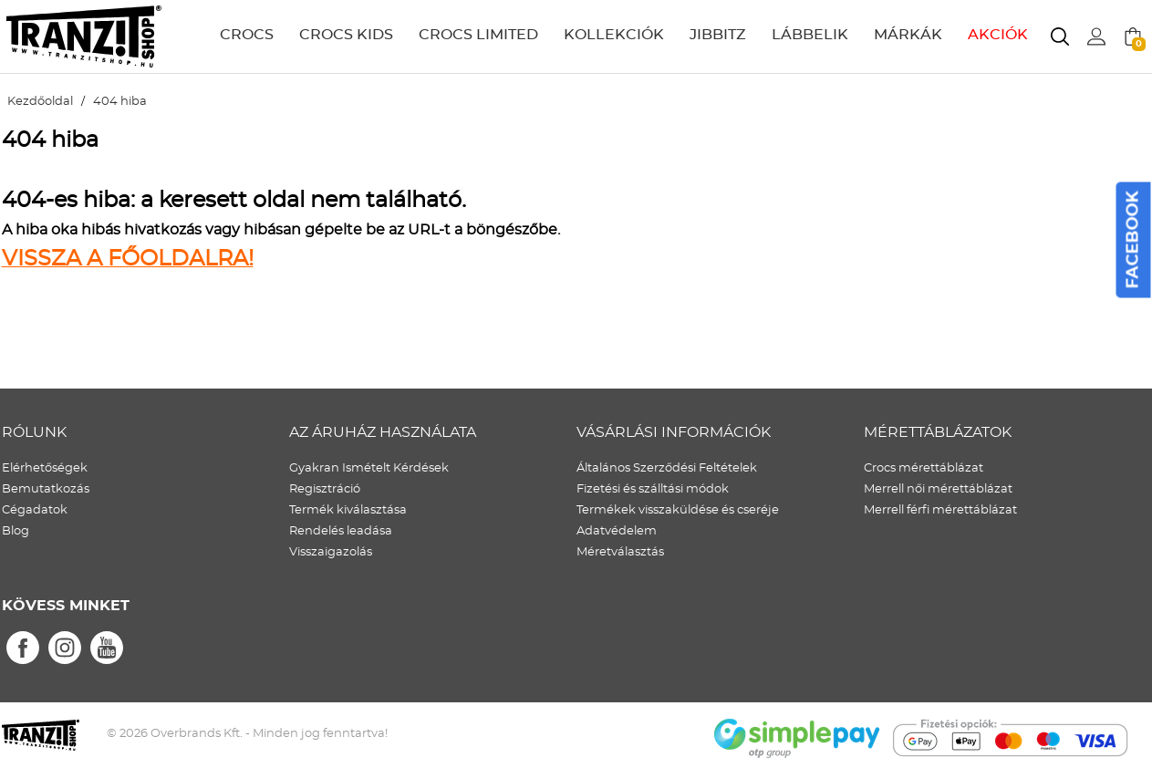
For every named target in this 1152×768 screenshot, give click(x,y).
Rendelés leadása (340, 531)
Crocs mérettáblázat (923, 468)
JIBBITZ (718, 34)
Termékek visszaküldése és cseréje (677, 510)
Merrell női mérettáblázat (938, 489)
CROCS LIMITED (478, 34)
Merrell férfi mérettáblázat (940, 510)
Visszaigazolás (330, 552)
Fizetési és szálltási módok (652, 489)
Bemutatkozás (45, 489)
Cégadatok (34, 510)
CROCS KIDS (346, 34)
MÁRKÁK (908, 34)
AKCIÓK (998, 34)
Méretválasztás (620, 552)
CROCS (247, 34)
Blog (15, 531)
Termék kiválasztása (348, 510)
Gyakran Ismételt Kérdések (369, 468)
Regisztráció (324, 489)
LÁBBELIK (810, 34)
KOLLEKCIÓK (614, 34)
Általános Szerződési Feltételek (666, 468)
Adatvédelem (616, 531)
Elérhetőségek (45, 468)
